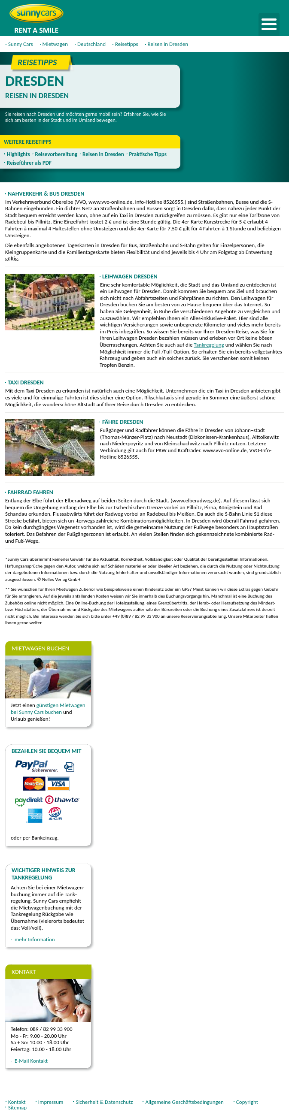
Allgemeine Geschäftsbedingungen (184, 1102)
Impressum (51, 1102)
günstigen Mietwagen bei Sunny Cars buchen (48, 708)
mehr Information (35, 939)
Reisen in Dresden (103, 154)
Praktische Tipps (148, 154)
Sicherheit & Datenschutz (104, 1102)
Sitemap (17, 1107)
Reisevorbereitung (56, 154)
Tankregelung (209, 344)
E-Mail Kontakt (31, 1061)
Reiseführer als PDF (29, 163)
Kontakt (17, 1102)
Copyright (247, 1102)
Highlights (18, 154)
